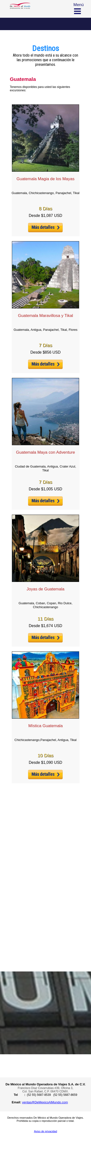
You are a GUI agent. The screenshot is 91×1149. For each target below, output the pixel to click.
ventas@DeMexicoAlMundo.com (45, 1102)
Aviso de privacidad (45, 1131)
